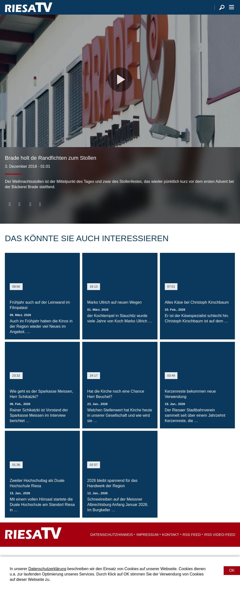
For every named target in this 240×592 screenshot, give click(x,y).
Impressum (147, 544)
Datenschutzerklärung (47, 569)
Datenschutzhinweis (111, 544)
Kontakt (170, 544)
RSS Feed (192, 544)
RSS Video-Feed (219, 544)
